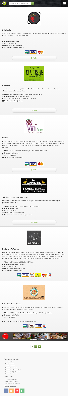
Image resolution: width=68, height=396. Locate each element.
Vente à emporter (9, 363)
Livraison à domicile (10, 361)
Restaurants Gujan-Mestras (12, 372)
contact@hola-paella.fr (15, 45)
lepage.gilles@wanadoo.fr (16, 212)
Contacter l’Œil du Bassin (11, 381)
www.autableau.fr (18, 270)
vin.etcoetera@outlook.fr (16, 157)
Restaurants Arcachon (11, 367)
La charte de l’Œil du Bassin (12, 383)
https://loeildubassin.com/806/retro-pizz (24, 321)
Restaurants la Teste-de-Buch (13, 370)
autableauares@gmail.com (17, 268)
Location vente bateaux (11, 365)
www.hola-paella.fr (18, 47)
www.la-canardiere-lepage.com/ (22, 215)
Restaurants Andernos (11, 374)
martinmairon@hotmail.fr (16, 101)
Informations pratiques (11, 379)
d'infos (34, 58)
